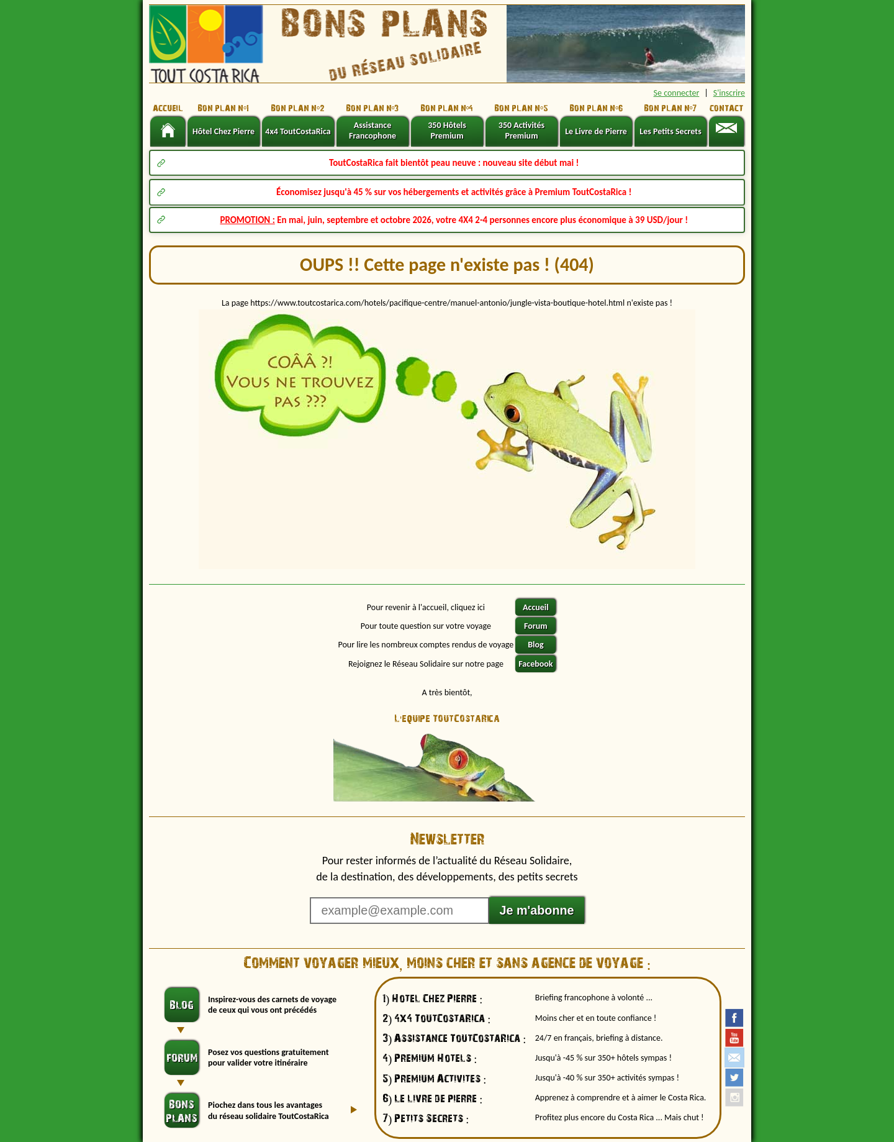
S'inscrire (729, 93)
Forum (536, 626)
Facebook (535, 664)
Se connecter (677, 93)
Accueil (536, 607)
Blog (535, 644)
